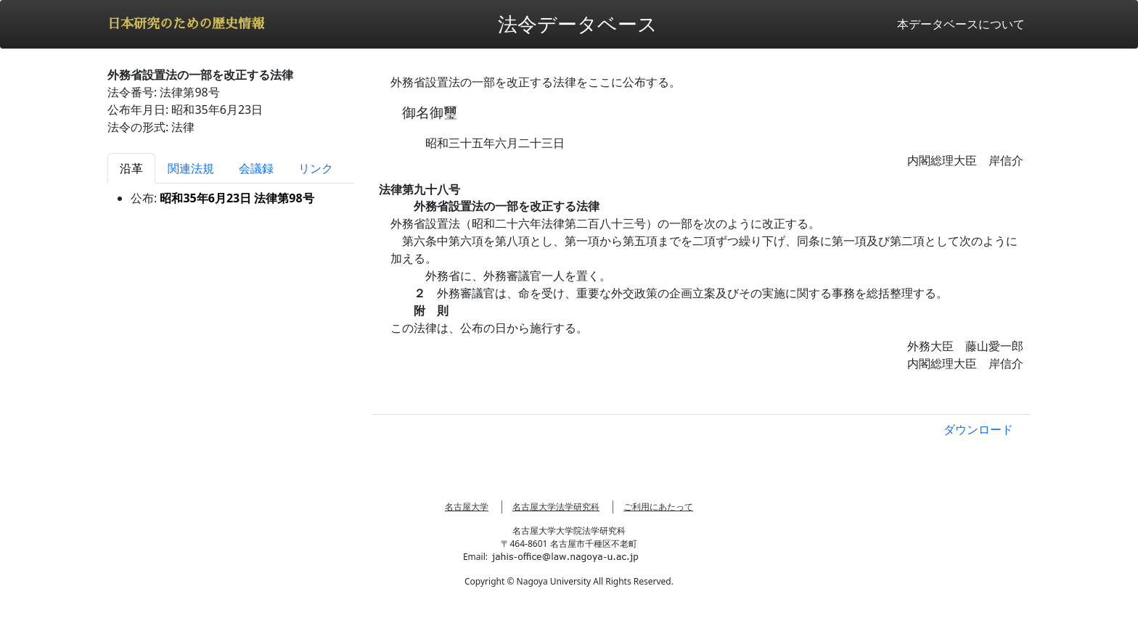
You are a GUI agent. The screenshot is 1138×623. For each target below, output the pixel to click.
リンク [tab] (315, 168)
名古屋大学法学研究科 (555, 506)
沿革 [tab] (131, 168)
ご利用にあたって (658, 506)
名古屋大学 (466, 506)
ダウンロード (978, 429)
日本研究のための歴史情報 (185, 23)
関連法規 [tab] (191, 168)
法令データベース (578, 23)
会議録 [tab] (256, 168)
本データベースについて (961, 24)
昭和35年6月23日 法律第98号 (237, 198)
